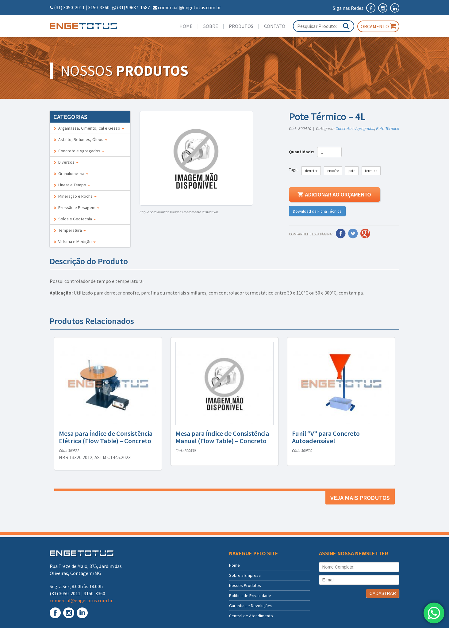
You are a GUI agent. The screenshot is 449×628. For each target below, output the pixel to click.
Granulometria (70, 173)
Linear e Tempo (71, 185)
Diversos (66, 162)
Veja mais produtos (360, 497)
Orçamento (378, 26)
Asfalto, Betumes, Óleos (80, 139)
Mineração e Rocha (75, 196)
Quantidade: (302, 151)
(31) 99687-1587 (133, 7)
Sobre (210, 26)
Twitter (353, 233)
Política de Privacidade (250, 595)
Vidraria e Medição (74, 241)
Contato (274, 26)
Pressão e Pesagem (76, 207)
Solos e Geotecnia (74, 219)
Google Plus (365, 233)
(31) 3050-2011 (69, 7)
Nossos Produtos (245, 585)
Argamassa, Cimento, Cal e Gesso (88, 128)
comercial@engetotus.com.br (189, 7)
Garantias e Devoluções (250, 605)
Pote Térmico (387, 128)
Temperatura (69, 230)
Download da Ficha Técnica (317, 211)
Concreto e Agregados (78, 151)
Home (186, 26)
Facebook (341, 233)
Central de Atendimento (251, 615)
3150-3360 (98, 7)
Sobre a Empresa (245, 575)
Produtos (241, 26)
